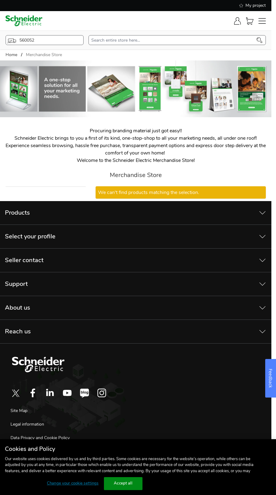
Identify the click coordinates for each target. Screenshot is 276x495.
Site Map (18, 411)
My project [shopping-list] (252, 5)
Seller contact (24, 260)
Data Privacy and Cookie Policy (40, 438)
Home (11, 55)
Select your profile (30, 236)
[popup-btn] (45, 40)
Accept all (123, 483)
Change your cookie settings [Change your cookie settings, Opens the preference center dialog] (73, 483)
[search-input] (174, 40)
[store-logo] (24, 20)
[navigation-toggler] (262, 21)
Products (17, 212)
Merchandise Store (44, 55)
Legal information (27, 424)
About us (17, 307)
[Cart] (249, 21)
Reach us (18, 331)
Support (16, 284)
